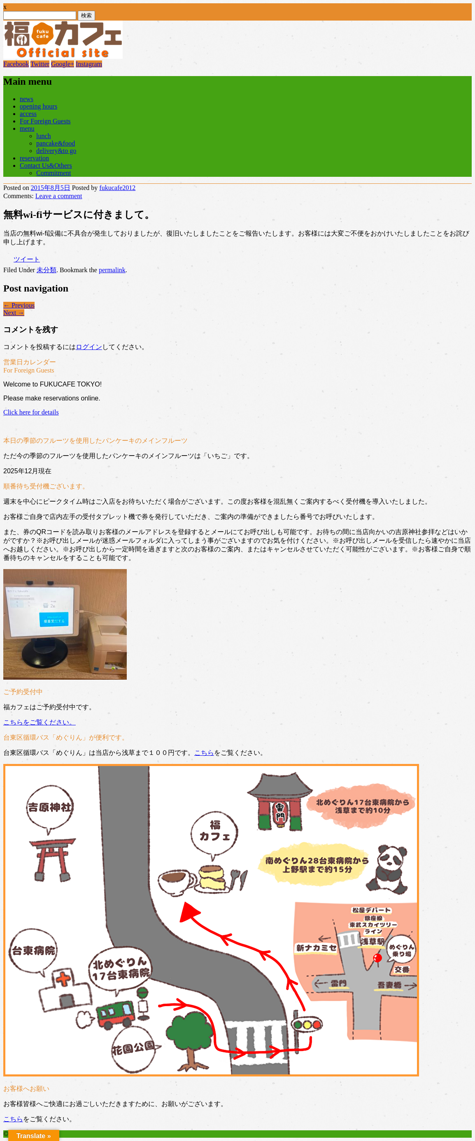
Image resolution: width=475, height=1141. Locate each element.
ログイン (89, 346)
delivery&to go (56, 150)
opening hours (38, 106)
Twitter (39, 63)
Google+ (62, 63)
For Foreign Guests (45, 121)
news (26, 98)
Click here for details (31, 412)
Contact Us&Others (46, 165)
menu (27, 128)
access (28, 113)
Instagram (89, 63)
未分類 (46, 269)
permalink (112, 269)
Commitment (53, 172)
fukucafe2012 (117, 187)
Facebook (16, 63)
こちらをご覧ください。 (39, 722)
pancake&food (55, 143)
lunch (43, 135)
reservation (34, 158)
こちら (204, 752)
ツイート (27, 259)
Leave (58, 195)
